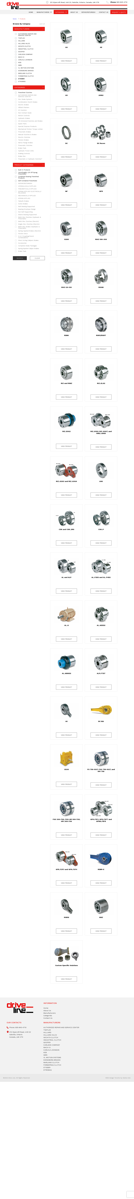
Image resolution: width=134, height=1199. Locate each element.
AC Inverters (22, 110)
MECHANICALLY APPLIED (27, 195)
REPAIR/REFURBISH (25, 183)
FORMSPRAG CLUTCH (52, 1182)
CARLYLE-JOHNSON (51, 1167)
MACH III (47, 1165)
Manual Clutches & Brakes (27, 134)
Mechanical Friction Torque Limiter (30, 129)
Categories (47, 1133)
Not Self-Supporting (25, 212)
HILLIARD (47, 1150)
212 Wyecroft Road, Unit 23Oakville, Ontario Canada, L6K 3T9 (20, 1151)
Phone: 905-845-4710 (17, 1145)
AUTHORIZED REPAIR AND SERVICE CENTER (27, 95)
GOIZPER (46, 1160)
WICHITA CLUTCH (50, 1155)
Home (15, 19)
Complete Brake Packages (27, 245)
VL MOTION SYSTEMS (52, 1175)
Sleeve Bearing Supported (27, 214)
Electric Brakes (23, 104)
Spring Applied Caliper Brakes (28, 248)
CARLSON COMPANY (51, 1162)
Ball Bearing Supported (26, 206)
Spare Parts (22, 123)
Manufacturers (49, 1130)
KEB (45, 1170)
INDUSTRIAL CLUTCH (52, 1157)
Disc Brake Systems (25, 99)
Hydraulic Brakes (24, 118)
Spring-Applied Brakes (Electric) (29, 231)
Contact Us (47, 1135)
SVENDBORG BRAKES (51, 1177)
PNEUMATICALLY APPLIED (27, 189)
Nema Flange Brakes (25, 142)
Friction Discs (23, 233)
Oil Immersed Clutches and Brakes (30, 121)
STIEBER (46, 1185)
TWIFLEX (47, 1147)
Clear (37, 258)
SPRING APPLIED (24, 198)
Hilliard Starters (23, 107)
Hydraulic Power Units (26, 150)
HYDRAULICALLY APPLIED (27, 186)
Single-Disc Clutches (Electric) (28, 224)
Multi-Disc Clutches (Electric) (28, 221)
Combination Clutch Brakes (27, 102)
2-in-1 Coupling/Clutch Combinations (26, 236)
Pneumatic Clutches (25, 145)
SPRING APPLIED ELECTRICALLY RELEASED (29, 192)
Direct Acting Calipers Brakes (28, 240)
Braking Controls (24, 153)
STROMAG (47, 1187)
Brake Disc (22, 156)
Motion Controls (24, 115)
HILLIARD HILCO (50, 1152)
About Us (47, 1128)
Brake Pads (22, 148)
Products (22, 19)
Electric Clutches (24, 137)
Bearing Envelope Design (27, 209)
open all (42, 24)
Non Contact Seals (25, 113)
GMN (45, 1172)
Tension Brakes (23, 140)
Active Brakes (23, 203)
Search (20, 258)
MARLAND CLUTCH (51, 1180)
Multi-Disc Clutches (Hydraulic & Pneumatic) (29, 217)
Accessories (22, 243)
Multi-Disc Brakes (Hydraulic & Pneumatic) (29, 227)
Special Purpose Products (27, 126)
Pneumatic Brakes (24, 132)
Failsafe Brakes (23, 201)
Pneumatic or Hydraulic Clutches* (30, 159)
